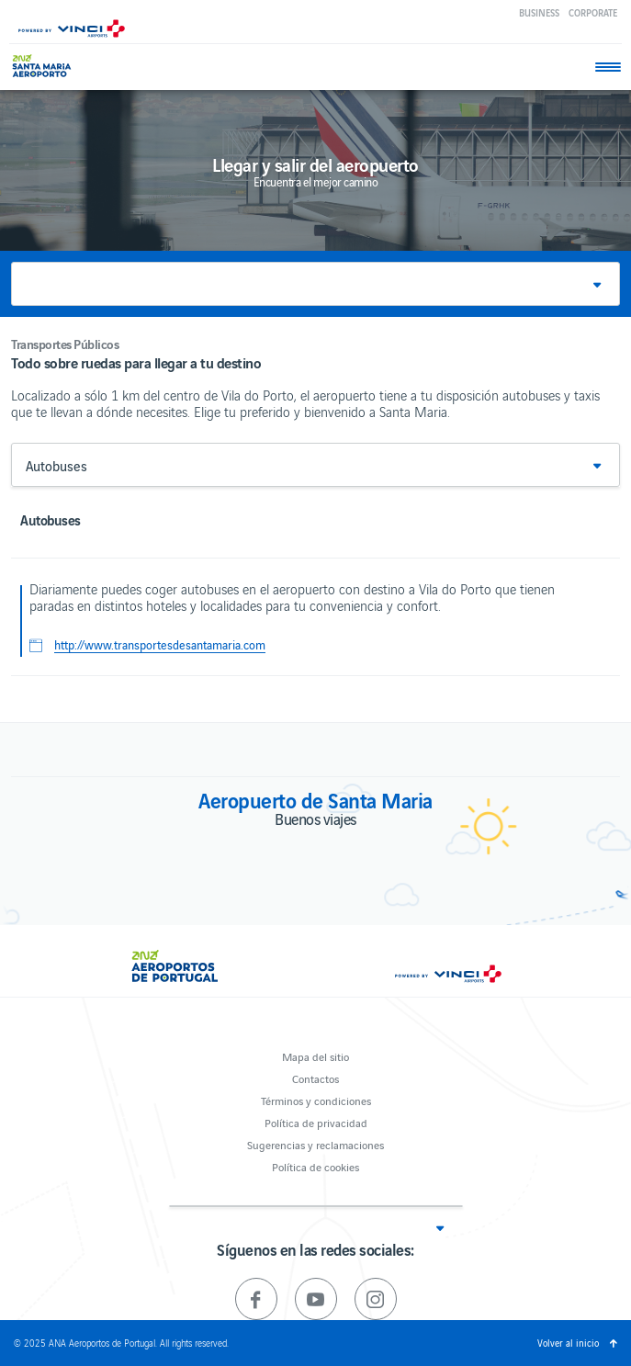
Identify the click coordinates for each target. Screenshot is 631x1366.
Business (539, 12)
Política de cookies (315, 1166)
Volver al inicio (568, 1342)
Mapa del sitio (315, 1056)
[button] (315, 284)
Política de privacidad (316, 1122)
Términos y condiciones (316, 1100)
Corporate (593, 12)
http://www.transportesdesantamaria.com (159, 645)
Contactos (315, 1078)
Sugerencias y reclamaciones (315, 1144)
